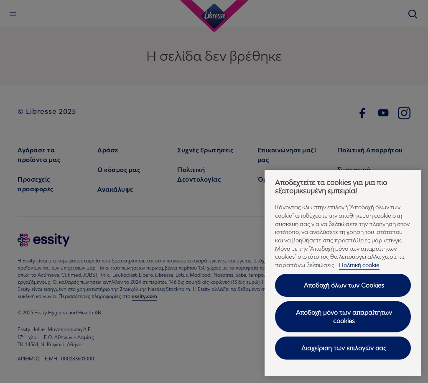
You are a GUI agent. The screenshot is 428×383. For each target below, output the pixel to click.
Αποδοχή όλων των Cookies (344, 285)
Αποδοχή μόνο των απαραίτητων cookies (344, 316)
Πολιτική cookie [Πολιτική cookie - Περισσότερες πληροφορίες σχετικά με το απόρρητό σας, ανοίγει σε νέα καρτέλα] (359, 265)
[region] (343, 273)
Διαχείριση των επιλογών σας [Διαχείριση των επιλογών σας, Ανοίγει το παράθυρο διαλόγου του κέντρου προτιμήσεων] (343, 348)
